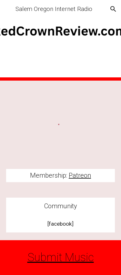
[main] (60, 175)
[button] (7, 9)
